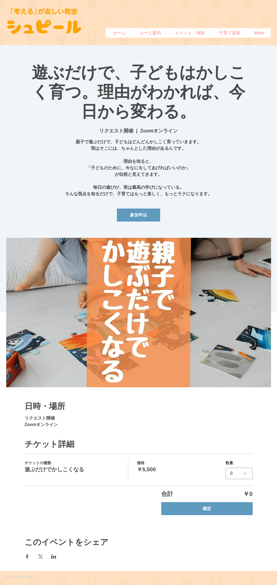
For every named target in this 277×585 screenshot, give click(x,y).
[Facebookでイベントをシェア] (27, 556)
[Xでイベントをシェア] (40, 556)
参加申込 (138, 215)
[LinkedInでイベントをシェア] (53, 556)
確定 (207, 508)
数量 (229, 463)
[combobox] (239, 473)
